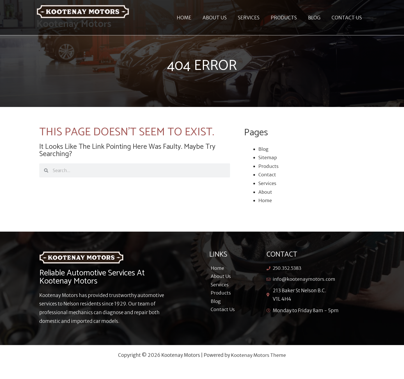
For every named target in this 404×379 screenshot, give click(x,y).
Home (265, 200)
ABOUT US (222, 18)
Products (268, 166)
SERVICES (254, 18)
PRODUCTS (288, 18)
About (265, 192)
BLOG (317, 18)
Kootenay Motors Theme (258, 355)
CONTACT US (347, 18)
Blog (263, 149)
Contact (267, 175)
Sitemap (267, 157)
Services (267, 183)
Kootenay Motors (73, 24)
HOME (193, 18)
